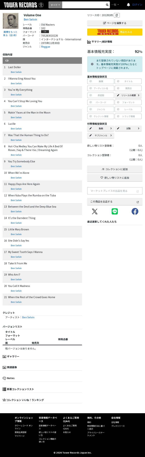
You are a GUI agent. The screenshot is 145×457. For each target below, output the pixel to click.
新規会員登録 (20, 432)
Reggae (45, 46)
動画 (101, 128)
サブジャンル (101, 135)
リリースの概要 (128, 95)
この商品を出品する (114, 201)
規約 (89, 422)
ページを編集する (114, 23)
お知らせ (67, 432)
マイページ (19, 435)
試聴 (128, 128)
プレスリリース (118, 425)
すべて (54, 5)
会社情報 (115, 422)
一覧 (114, 4)
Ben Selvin (30, 19)
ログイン (137, 4)
